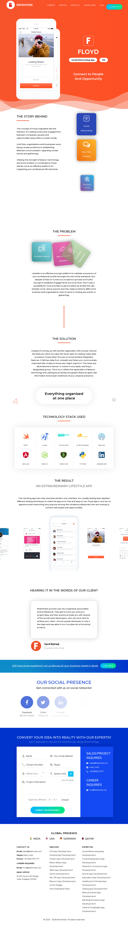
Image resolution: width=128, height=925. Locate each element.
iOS (103, 60)
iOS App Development (60, 851)
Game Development (59, 874)
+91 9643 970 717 (31, 859)
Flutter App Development (62, 859)
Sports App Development (94, 874)
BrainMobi (61, 919)
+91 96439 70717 (95, 771)
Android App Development (63, 855)
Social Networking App (83, 60)
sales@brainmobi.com (97, 763)
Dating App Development (94, 889)
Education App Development (96, 877)
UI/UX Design (56, 885)
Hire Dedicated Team (60, 889)
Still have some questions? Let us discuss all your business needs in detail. (55, 665)
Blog (102, 5)
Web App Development (61, 870)
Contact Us (114, 7)
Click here (108, 666)
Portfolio (75, 5)
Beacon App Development (63, 881)
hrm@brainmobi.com (96, 790)
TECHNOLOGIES (90, 5)
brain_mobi (92, 767)
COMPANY (51, 5)
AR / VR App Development (62, 877)
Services (62, 5)
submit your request (48, 810)
